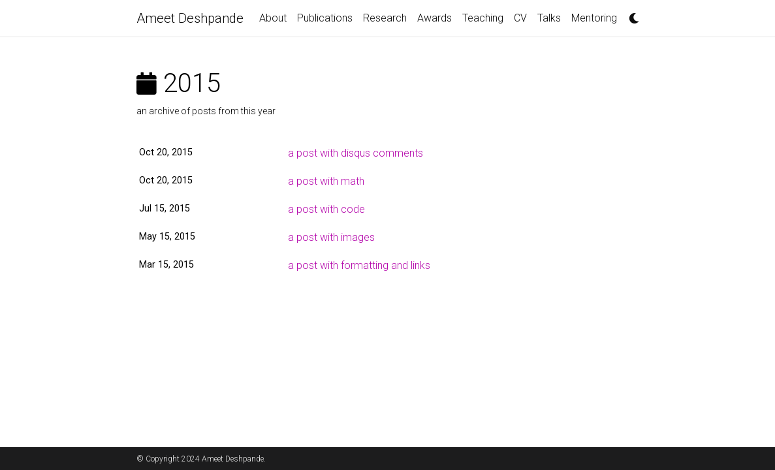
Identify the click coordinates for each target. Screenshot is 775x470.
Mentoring (594, 18)
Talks (549, 18)
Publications (325, 18)
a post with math (326, 181)
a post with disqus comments (355, 153)
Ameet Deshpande (190, 18)
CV (520, 18)
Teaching (482, 18)
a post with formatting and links (359, 265)
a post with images (331, 237)
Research (385, 18)
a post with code (326, 209)
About (273, 18)
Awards (434, 18)
